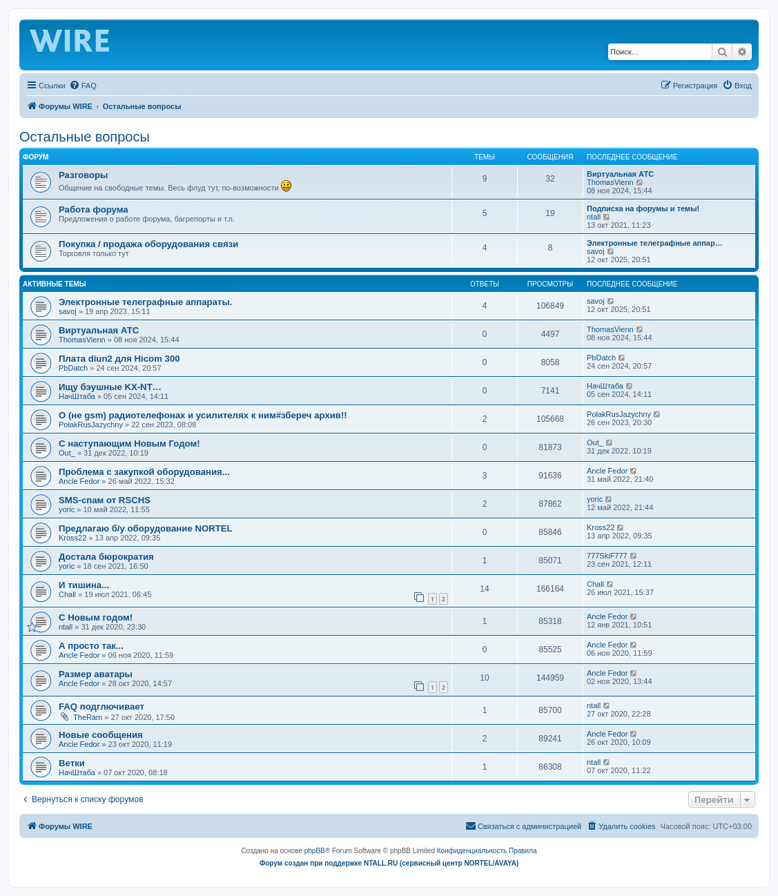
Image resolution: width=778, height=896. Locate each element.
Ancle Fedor (79, 481)
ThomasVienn (610, 182)
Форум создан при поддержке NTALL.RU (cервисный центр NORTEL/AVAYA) (389, 863)
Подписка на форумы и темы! (643, 208)
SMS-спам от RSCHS (104, 500)
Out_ (67, 453)
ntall (594, 217)
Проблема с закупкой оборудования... (144, 472)
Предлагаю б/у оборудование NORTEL (146, 528)
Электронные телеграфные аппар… (655, 243)
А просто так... (91, 646)
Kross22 (72, 538)
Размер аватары (96, 674)
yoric (67, 509)
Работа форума (93, 209)
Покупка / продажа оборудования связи (148, 244)
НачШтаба (77, 396)
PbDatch (73, 368)
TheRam (87, 717)
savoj (596, 251)
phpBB (314, 851)
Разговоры (83, 175)
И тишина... (84, 585)
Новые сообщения (101, 735)
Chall (67, 594)
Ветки (72, 763)
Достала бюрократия (106, 557)
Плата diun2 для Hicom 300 (119, 358)
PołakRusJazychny (91, 424)
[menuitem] (83, 85)
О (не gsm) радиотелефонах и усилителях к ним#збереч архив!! (203, 415)
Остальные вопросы (84, 136)
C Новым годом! (96, 617)
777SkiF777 (607, 556)
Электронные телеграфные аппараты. (145, 302)
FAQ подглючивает (101, 706)
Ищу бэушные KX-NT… (110, 387)
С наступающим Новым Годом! (129, 443)
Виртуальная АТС (620, 174)
